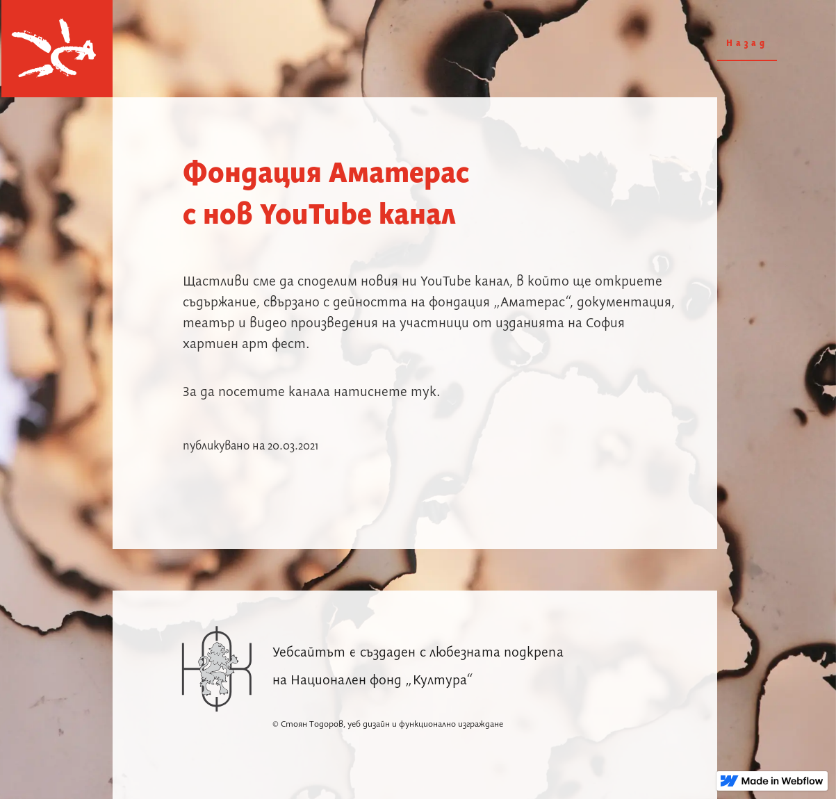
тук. (426, 392)
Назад (747, 43)
